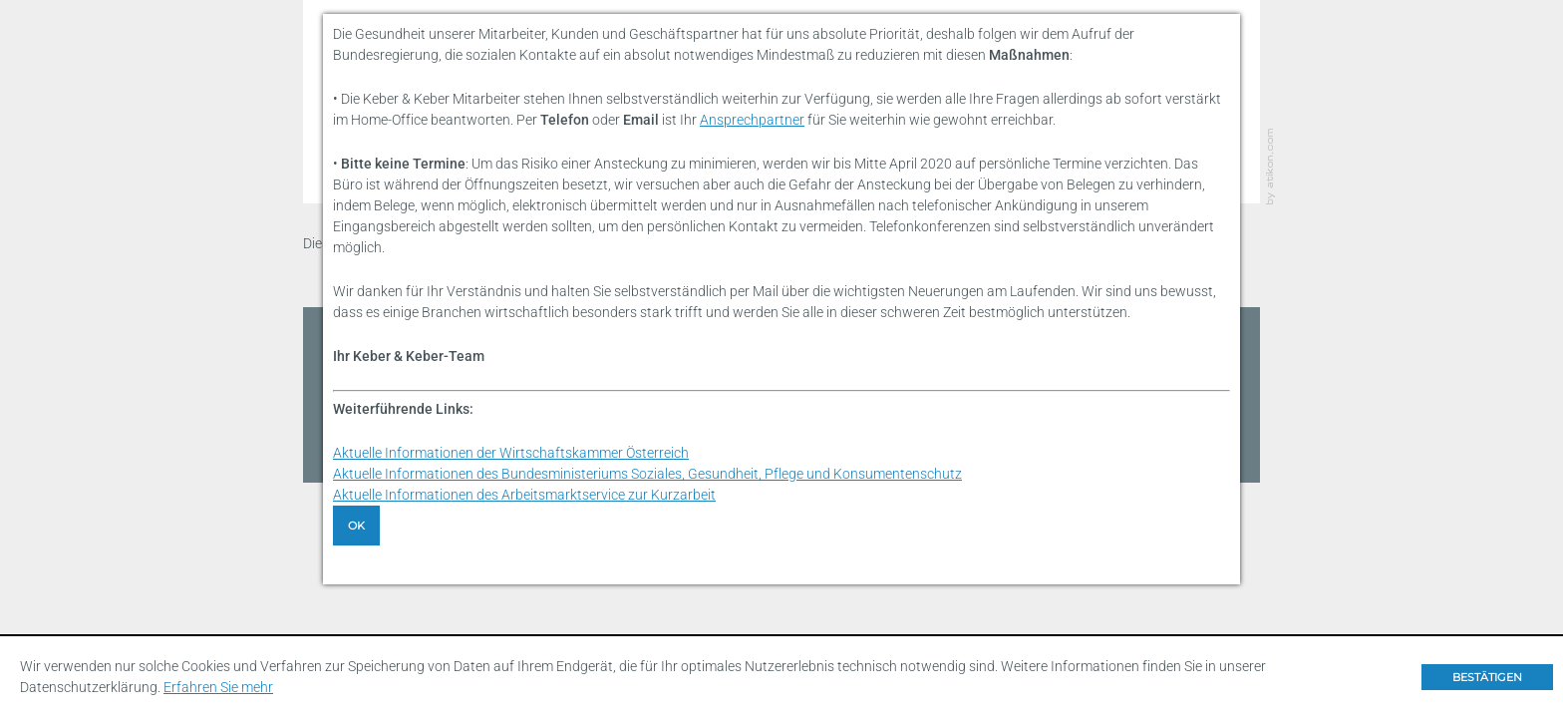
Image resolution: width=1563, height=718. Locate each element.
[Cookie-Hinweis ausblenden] (1487, 677)
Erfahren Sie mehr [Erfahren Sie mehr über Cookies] (218, 687)
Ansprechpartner (752, 120)
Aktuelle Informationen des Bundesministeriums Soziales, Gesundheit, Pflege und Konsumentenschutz (647, 474)
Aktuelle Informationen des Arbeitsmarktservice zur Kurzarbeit (524, 495)
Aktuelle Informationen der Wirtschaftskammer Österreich (511, 453)
